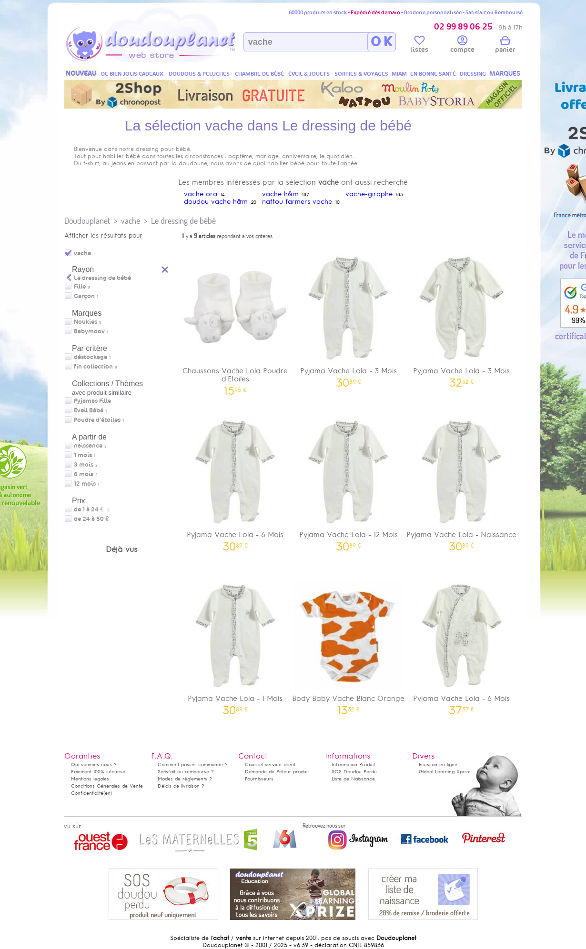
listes (419, 46)
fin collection (93, 366)
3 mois (83, 465)
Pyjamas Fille (92, 401)
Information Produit (353, 764)
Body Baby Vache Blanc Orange (348, 645)
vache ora (200, 194)
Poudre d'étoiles (97, 420)
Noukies (85, 322)
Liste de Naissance (353, 778)
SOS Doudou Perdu (354, 771)
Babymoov (89, 331)
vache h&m (280, 194)
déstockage (90, 357)
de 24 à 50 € (93, 519)
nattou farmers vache (297, 201)
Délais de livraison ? (181, 786)
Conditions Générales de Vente (107, 786)
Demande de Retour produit (277, 771)
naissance (88, 446)
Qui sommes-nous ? (94, 764)
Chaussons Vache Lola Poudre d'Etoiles (235, 321)
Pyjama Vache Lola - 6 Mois (235, 481)
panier (505, 46)
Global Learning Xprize (445, 771)
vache (130, 220)
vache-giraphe (369, 194)
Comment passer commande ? (193, 764)
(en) (107, 793)
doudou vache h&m (216, 201)
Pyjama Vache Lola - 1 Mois (235, 645)
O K (381, 41)
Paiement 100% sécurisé (98, 771)
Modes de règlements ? (185, 778)
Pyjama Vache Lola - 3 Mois (348, 317)
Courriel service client (270, 764)
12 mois (85, 484)
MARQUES (504, 74)
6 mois (83, 474)
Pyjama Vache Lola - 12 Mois (348, 481)
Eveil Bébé (88, 410)
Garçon (84, 296)
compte (462, 46)
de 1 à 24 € (92, 509)
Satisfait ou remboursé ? (186, 771)
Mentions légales (90, 778)
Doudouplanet (87, 220)
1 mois (83, 455)
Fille (80, 286)
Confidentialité (87, 793)
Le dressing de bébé (183, 220)
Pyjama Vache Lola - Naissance (461, 481)
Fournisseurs (259, 778)
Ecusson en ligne (438, 764)
